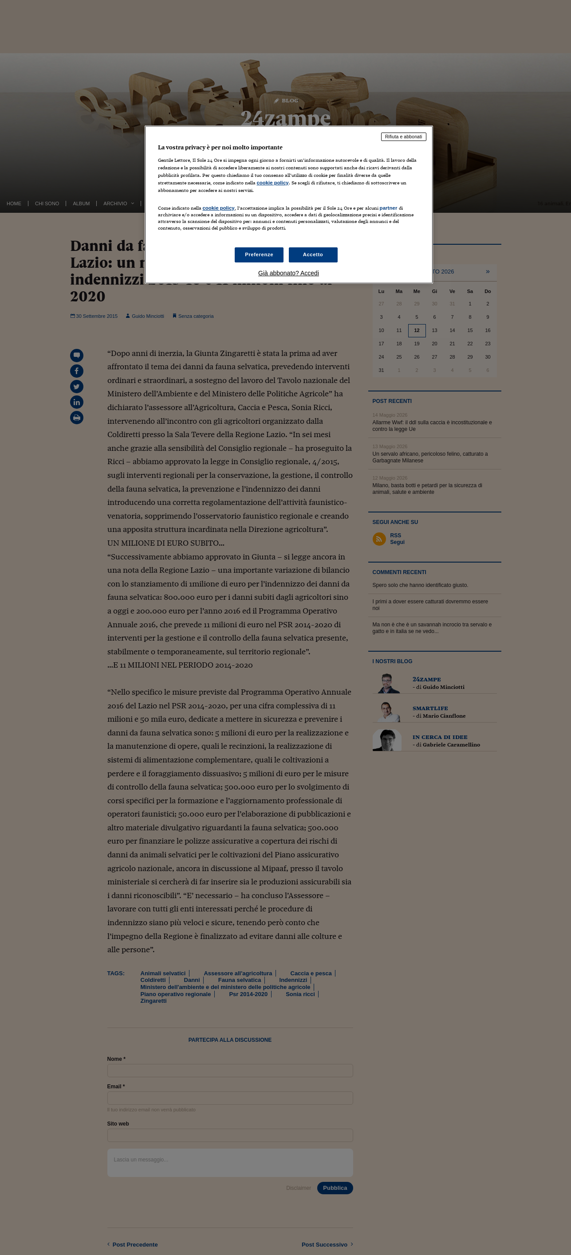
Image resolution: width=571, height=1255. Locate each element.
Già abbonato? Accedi (288, 273)
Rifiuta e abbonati (403, 136)
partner (389, 208)
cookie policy (273, 182)
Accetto (313, 254)
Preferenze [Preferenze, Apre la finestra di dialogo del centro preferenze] (259, 254)
